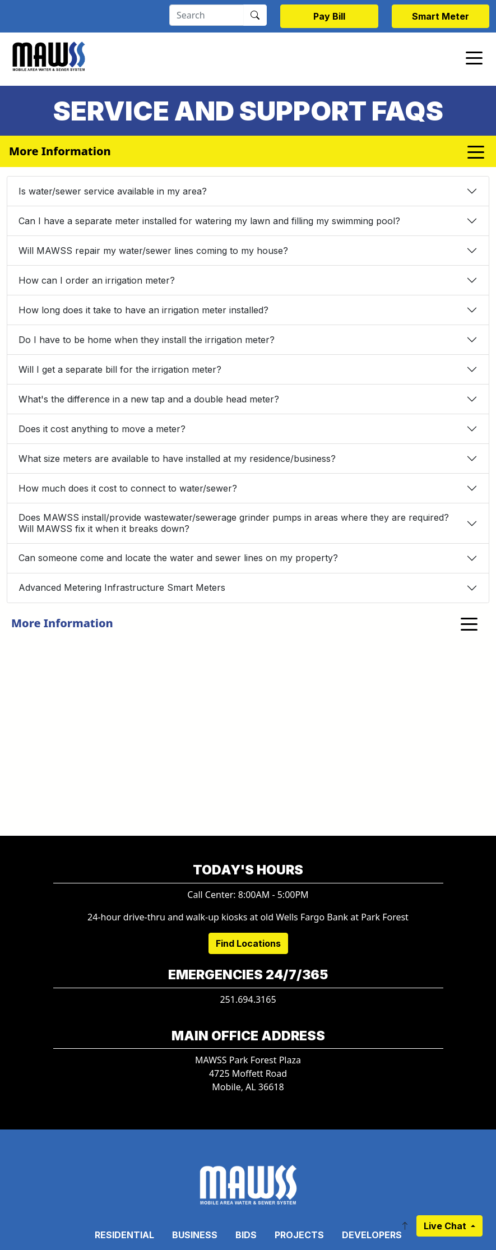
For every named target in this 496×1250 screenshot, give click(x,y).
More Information (62, 623)
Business (194, 1234)
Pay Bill (329, 16)
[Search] (206, 15)
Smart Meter (440, 16)
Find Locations (248, 943)
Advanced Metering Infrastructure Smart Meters (121, 587)
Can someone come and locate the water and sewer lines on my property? (178, 557)
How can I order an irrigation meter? (96, 280)
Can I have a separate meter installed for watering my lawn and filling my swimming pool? (209, 220)
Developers (372, 1234)
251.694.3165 (248, 999)
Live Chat (446, 1226)
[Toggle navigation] (474, 57)
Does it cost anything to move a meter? (102, 428)
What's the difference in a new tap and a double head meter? (148, 399)
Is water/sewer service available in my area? (112, 191)
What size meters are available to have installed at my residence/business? (177, 458)
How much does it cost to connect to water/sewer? (127, 488)
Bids (246, 1234)
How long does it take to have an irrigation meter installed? (143, 310)
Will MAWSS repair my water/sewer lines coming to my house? (153, 250)
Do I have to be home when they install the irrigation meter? (146, 339)
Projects (299, 1234)
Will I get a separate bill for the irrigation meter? (119, 369)
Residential (124, 1234)
